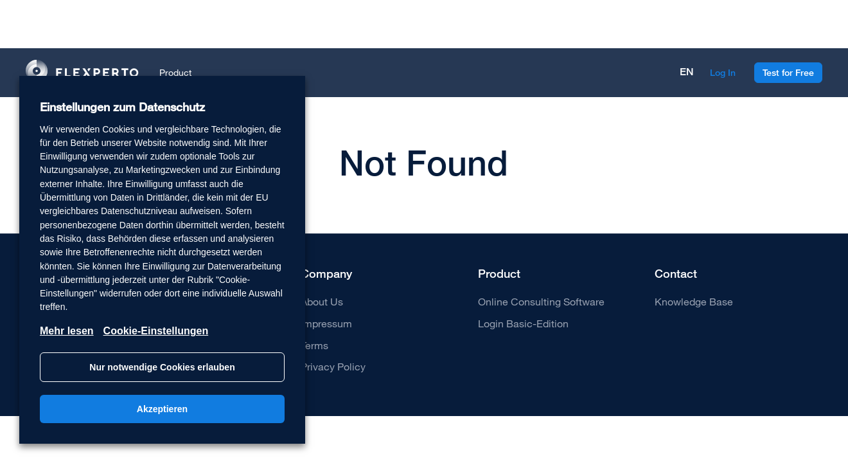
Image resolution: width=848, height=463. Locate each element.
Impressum (326, 323)
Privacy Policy (333, 366)
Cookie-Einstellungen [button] (156, 330)
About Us (322, 301)
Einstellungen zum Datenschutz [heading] (122, 107)
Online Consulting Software (541, 301)
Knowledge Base (694, 301)
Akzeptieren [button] (162, 409)
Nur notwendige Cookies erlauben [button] (161, 367)
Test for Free (788, 73)
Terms (314, 345)
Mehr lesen (67, 330)
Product (175, 72)
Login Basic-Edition (523, 323)
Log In (723, 73)
